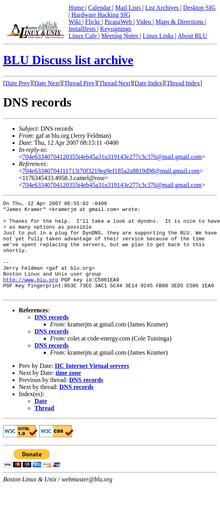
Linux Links (158, 35)
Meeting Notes (120, 35)
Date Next (47, 83)
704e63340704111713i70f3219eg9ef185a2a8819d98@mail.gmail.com (111, 171)
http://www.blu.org (30, 295)
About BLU (192, 35)
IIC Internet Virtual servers (92, 384)
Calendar (100, 7)
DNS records (51, 336)
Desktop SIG (199, 7)
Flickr (93, 21)
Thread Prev (79, 83)
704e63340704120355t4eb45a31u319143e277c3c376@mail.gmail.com (112, 156)
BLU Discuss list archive (68, 60)
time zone (68, 391)
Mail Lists (128, 7)
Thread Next (114, 83)
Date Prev (17, 83)
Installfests (83, 28)
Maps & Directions (180, 21)
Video (144, 21)
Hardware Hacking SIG (100, 14)
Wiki (75, 21)
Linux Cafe (83, 35)
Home (77, 7)
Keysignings (116, 28)
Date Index (148, 83)
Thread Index (183, 83)
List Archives (162, 7)
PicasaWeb (119, 21)
